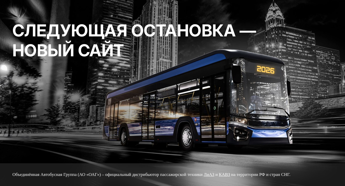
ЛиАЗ (209, 174)
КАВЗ (224, 174)
